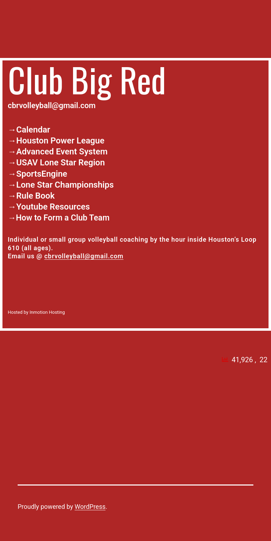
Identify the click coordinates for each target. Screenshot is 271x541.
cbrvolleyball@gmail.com (84, 256)
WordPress (90, 506)
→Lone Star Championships (61, 185)
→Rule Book (31, 196)
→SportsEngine (37, 174)
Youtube (32, 207)
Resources (70, 207)
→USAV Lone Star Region (56, 162)
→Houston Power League (56, 141)
